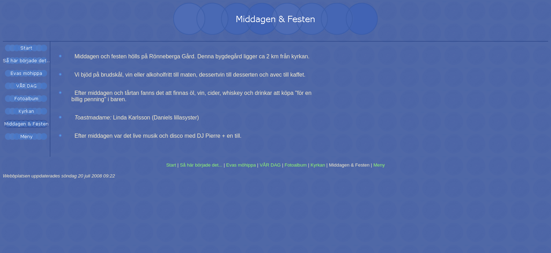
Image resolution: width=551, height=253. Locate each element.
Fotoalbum (296, 165)
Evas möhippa (241, 165)
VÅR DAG (270, 165)
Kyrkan (318, 165)
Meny (379, 165)
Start (171, 165)
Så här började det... (201, 165)
